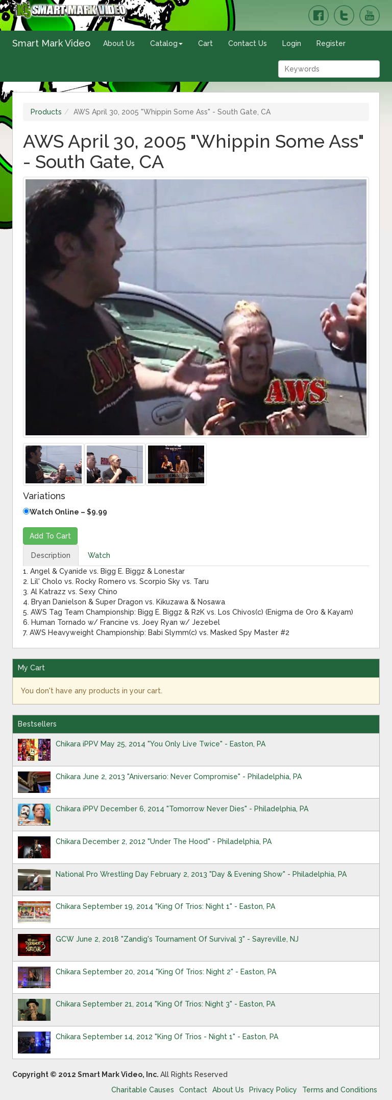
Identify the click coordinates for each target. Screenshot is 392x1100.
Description (50, 555)
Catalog (166, 43)
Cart (205, 43)
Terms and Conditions (339, 1090)
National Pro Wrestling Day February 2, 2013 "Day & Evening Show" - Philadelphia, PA (201, 874)
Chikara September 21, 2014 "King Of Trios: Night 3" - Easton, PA (165, 1004)
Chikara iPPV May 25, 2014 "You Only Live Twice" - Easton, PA (160, 744)
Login (291, 43)
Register (331, 43)
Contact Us (247, 43)
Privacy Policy (273, 1090)
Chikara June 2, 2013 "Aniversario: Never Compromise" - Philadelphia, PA (179, 777)
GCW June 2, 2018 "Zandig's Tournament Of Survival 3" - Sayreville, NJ (177, 939)
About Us (119, 43)
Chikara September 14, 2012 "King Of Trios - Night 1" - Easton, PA (167, 1037)
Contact (193, 1090)
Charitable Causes (142, 1090)
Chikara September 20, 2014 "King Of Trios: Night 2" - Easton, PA (166, 972)
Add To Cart (50, 536)
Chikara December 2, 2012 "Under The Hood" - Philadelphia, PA (164, 841)
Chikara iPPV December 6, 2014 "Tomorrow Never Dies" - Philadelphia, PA (182, 809)
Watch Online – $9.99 (65, 512)
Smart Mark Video (51, 43)
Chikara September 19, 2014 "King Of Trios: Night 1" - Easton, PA (165, 906)
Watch (99, 555)
